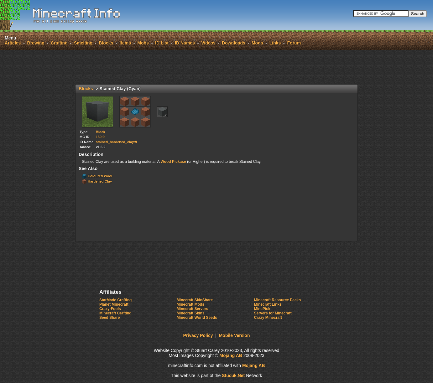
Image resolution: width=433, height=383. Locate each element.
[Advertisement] (216, 67)
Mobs (143, 42)
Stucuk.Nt (233, 375)
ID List (162, 42)
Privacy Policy (198, 335)
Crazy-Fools (110, 309)
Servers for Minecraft (273, 313)
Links (275, 42)
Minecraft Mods (190, 304)
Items (125, 42)
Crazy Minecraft (268, 317)
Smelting (83, 42)
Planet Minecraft (113, 304)
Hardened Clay (100, 181)
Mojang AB (230, 355)
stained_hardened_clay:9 (116, 142)
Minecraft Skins (191, 313)
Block (100, 132)
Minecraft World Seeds (197, 317)
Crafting (59, 42)
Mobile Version (234, 335)
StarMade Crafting (115, 300)
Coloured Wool (100, 176)
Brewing (35, 42)
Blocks (106, 42)
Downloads (233, 42)
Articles (13, 42)
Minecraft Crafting (115, 313)
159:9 (100, 137)
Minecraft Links (268, 304)
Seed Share (109, 317)
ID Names (185, 42)
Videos (208, 42)
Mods (257, 42)
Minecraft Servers (192, 309)
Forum (294, 42)
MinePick (262, 309)
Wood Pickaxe (173, 161)
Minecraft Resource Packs (277, 300)
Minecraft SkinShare (195, 300)
